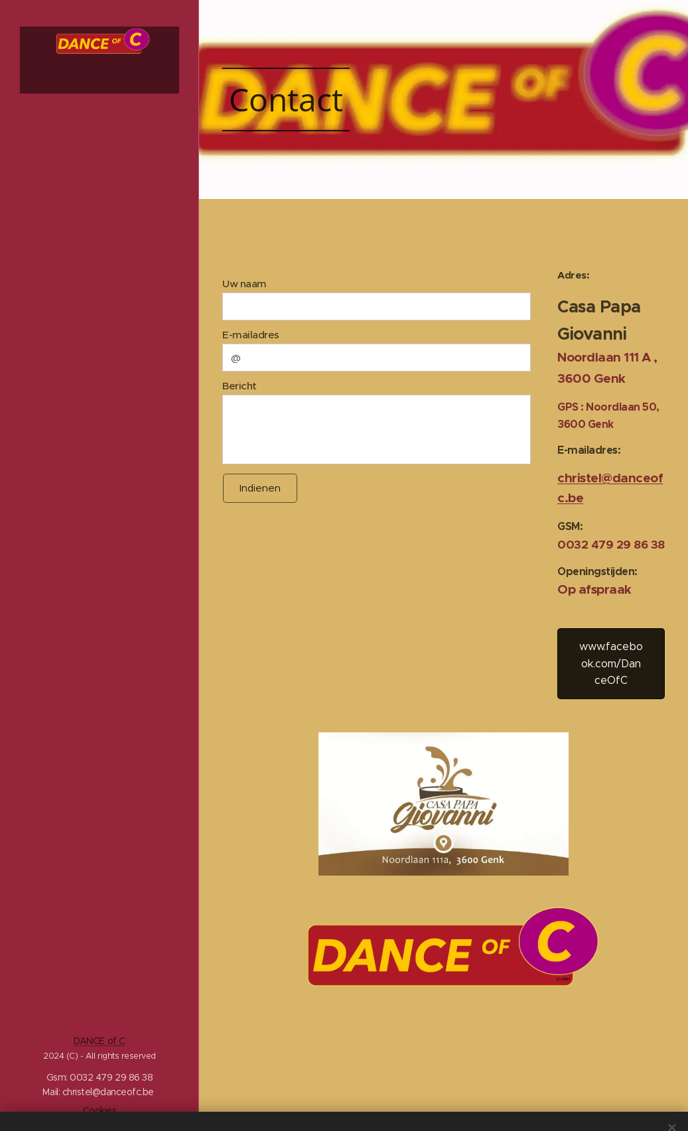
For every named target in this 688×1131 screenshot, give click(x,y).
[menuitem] (99, 421)
